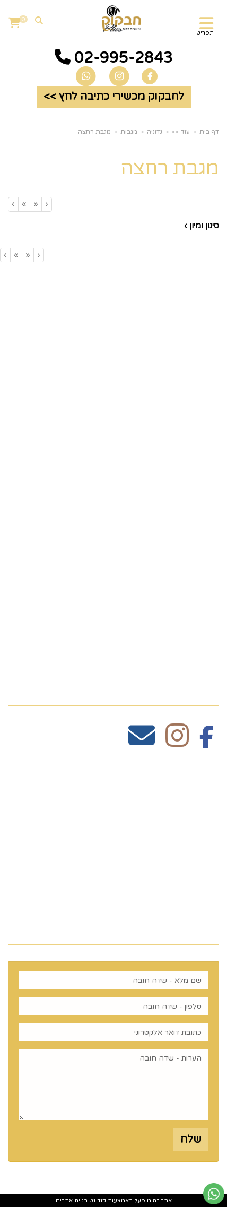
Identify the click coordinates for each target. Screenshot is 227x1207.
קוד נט (97, 1200)
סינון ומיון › (201, 225)
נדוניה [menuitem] (204, 657)
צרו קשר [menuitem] (196, 524)
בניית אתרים (72, 1200)
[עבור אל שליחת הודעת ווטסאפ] (213, 1193)
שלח (191, 1139)
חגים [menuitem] (207, 607)
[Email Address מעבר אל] (141, 741)
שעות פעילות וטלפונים (154, 772)
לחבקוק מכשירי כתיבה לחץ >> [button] (113, 96)
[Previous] (35, 204)
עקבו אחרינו (184, 687)
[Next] (24, 204)
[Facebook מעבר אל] (206, 741)
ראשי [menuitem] (205, 507)
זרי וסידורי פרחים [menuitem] (174, 624)
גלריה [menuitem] (204, 574)
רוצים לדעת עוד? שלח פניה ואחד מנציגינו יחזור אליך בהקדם (123, 918)
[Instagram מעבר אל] (177, 741)
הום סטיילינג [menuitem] (187, 641)
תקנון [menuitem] (206, 557)
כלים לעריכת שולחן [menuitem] (170, 540)
